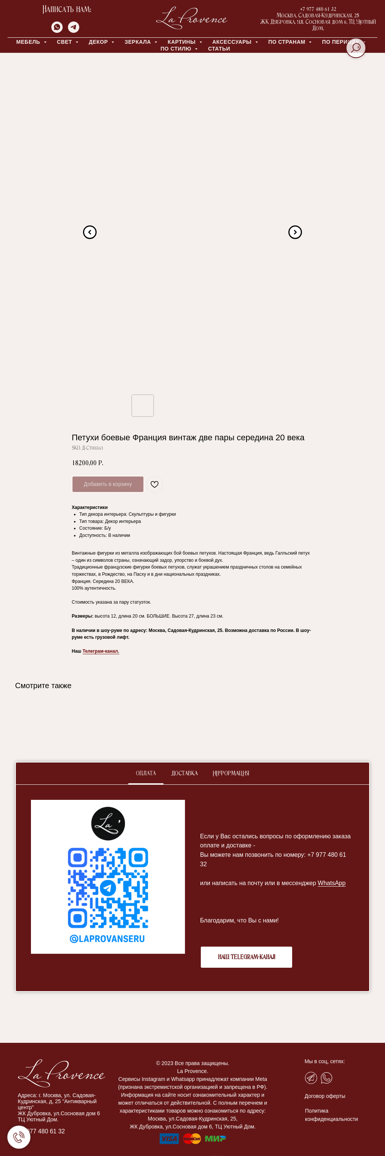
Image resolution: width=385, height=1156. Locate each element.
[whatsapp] (57, 31)
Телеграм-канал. (101, 651)
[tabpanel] (192, 888)
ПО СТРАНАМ (287, 42)
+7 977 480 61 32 (41, 1131)
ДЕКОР (99, 42)
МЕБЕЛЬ (29, 42)
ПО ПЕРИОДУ (341, 42)
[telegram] (73, 31)
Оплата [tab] (146, 773)
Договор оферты (325, 1096)
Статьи (219, 49)
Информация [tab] (231, 773)
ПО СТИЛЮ (176, 49)
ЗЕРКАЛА (138, 42)
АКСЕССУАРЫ (233, 42)
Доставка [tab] (184, 773)
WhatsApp (332, 883)
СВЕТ (65, 42)
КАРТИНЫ (182, 42)
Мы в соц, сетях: (325, 1061)
